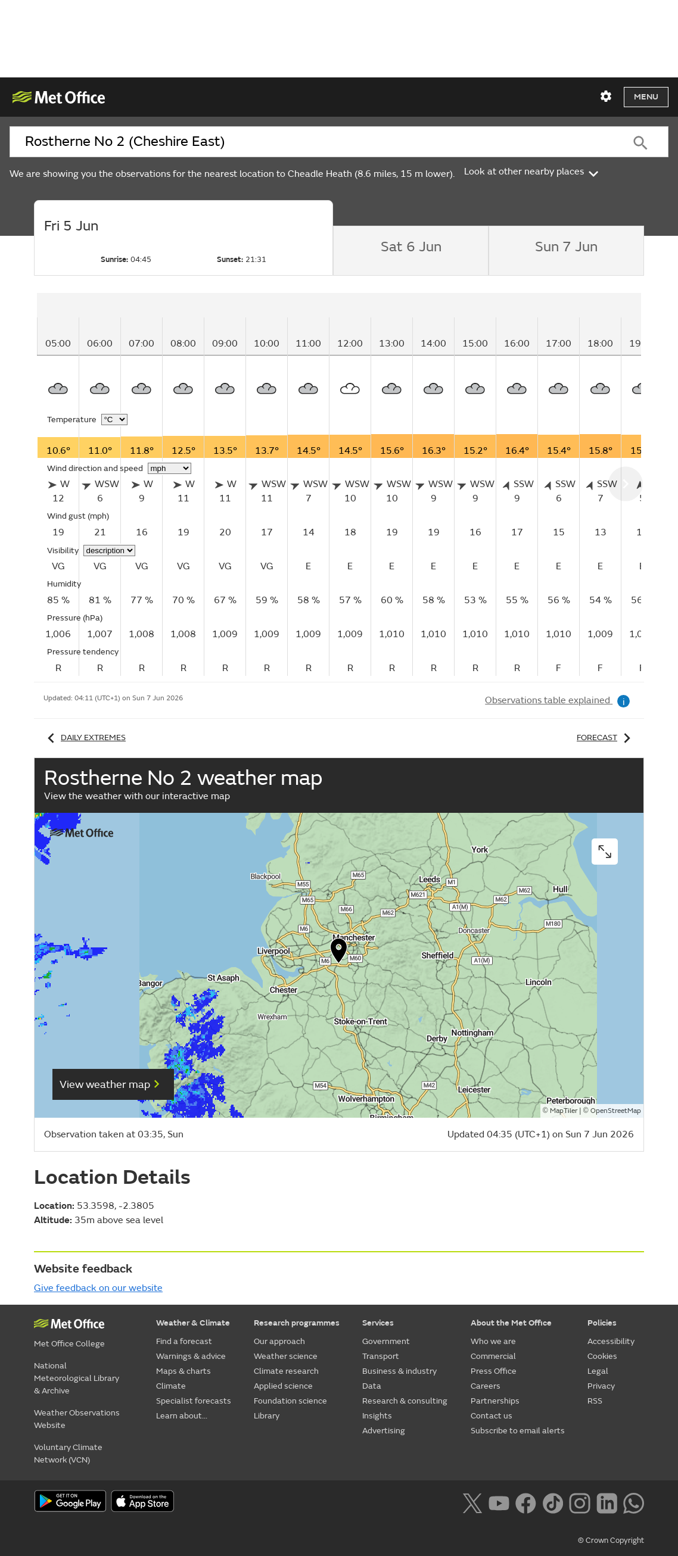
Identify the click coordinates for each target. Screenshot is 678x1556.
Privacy (601, 1386)
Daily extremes (84, 737)
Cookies (602, 1356)
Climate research (286, 1371)
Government (386, 1341)
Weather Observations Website (77, 1419)
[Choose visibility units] (109, 550)
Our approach (279, 1341)
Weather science (286, 1356)
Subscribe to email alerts (518, 1431)
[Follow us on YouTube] (499, 1502)
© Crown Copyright (611, 1540)
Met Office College (69, 1344)
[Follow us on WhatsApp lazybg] (633, 1502)
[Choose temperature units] (114, 419)
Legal (597, 1371)
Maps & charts (183, 1371)
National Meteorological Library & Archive (76, 1378)
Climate (171, 1386)
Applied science (283, 1386)
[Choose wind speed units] (169, 468)
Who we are (493, 1341)
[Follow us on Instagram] (579, 1502)
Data (371, 1386)
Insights (377, 1416)
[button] (339, 953)
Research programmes (297, 1323)
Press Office (494, 1371)
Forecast (606, 737)
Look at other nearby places (532, 171)
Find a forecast (184, 1341)
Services (378, 1323)
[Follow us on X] (472, 1502)
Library (266, 1416)
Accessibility (611, 1341)
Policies (602, 1323)
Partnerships (495, 1401)
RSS (594, 1401)
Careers (485, 1386)
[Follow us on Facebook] (525, 1502)
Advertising (383, 1431)
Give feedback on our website (98, 1288)
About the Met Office (511, 1323)
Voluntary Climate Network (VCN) (68, 1453)
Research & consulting (404, 1401)
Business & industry (399, 1371)
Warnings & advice (191, 1356)
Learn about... (181, 1416)
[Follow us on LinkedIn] (606, 1502)
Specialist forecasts (193, 1401)
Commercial (493, 1356)
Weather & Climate (193, 1323)
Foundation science (290, 1401)
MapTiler (563, 1110)
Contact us (491, 1416)
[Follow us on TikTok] (552, 1502)
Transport (380, 1356)
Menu (646, 97)
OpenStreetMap (615, 1110)
